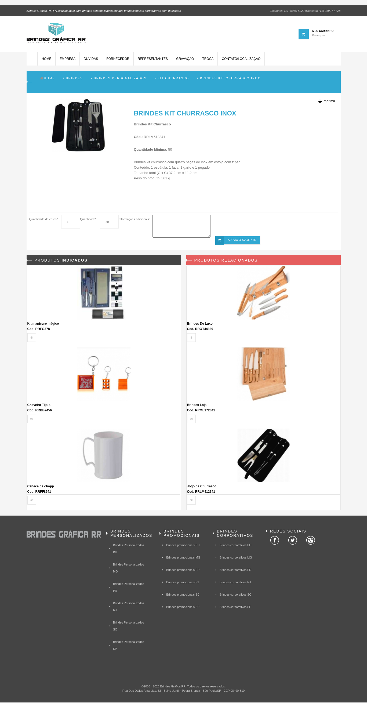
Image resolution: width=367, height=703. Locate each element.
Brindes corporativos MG (236, 558)
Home (46, 60)
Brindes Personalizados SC (128, 627)
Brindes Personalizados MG (128, 569)
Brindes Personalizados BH (128, 549)
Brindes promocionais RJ (182, 583)
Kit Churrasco (173, 79)
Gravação (185, 60)
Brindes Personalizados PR (128, 588)
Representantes (152, 60)
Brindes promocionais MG (183, 558)
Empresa (67, 60)
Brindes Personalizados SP (128, 646)
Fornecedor (117, 60)
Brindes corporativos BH (236, 546)
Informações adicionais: (134, 220)
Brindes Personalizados (120, 79)
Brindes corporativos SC (236, 595)
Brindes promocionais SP (182, 607)
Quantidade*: (88, 220)
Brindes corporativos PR (236, 570)
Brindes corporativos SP (235, 607)
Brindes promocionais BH (182, 546)
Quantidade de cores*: (44, 220)
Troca (207, 60)
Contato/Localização (241, 60)
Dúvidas (90, 60)
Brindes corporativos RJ (235, 583)
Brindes (74, 79)
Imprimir (326, 102)
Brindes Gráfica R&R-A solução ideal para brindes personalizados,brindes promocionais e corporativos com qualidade (104, 10)
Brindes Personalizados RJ (128, 607)
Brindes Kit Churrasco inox (230, 79)
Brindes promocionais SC (182, 595)
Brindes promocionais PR (182, 570)
